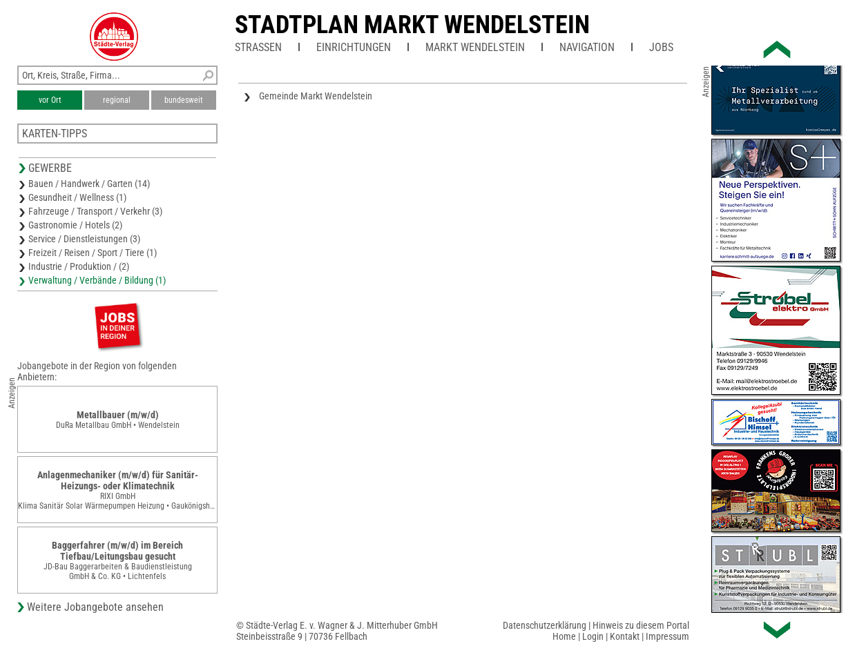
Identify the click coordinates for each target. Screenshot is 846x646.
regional (117, 100)
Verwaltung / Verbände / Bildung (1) (97, 280)
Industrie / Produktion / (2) (78, 266)
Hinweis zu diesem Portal (641, 625)
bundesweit (183, 100)
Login (593, 636)
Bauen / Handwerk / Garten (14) (89, 183)
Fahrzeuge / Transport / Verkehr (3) (95, 211)
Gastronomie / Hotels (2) (75, 225)
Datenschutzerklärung (544, 625)
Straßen (258, 47)
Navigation (587, 47)
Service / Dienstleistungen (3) (84, 238)
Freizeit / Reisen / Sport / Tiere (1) (92, 252)
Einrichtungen (353, 47)
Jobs (661, 47)
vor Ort (50, 100)
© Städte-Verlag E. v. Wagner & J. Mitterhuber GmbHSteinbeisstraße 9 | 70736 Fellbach (337, 631)
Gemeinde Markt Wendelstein (315, 95)
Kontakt (625, 636)
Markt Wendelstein (475, 47)
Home (564, 636)
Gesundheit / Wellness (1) (77, 197)
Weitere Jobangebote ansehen (95, 607)
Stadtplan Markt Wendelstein (412, 24)
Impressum (667, 636)
